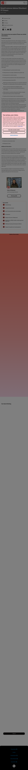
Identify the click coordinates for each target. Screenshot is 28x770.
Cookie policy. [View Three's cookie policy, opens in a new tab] (20, 126)
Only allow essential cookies (14, 129)
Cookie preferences (14, 135)
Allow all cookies (14, 132)
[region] (14, 125)
